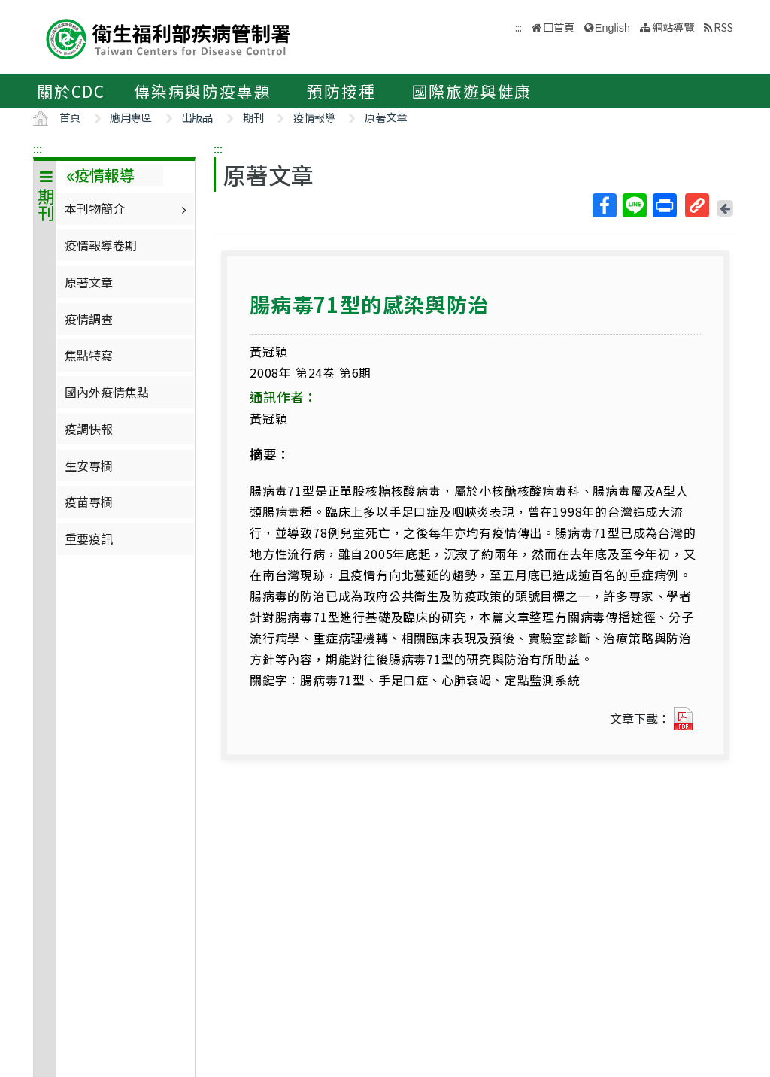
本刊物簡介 (127, 208)
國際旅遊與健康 (472, 91)
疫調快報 (89, 429)
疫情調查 (89, 319)
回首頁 (558, 27)
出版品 (197, 117)
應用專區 (131, 117)
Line (634, 205)
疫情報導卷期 (101, 245)
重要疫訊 (89, 538)
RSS (723, 27)
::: (37, 148)
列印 (664, 205)
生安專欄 (89, 466)
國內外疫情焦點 (107, 392)
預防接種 (341, 91)
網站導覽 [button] (673, 27)
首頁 (69, 117)
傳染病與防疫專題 (202, 91)
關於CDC (71, 91)
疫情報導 (314, 117)
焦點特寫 (89, 355)
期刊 (253, 117)
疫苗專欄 (89, 502)
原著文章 (386, 117)
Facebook (604, 205)
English (612, 28)
